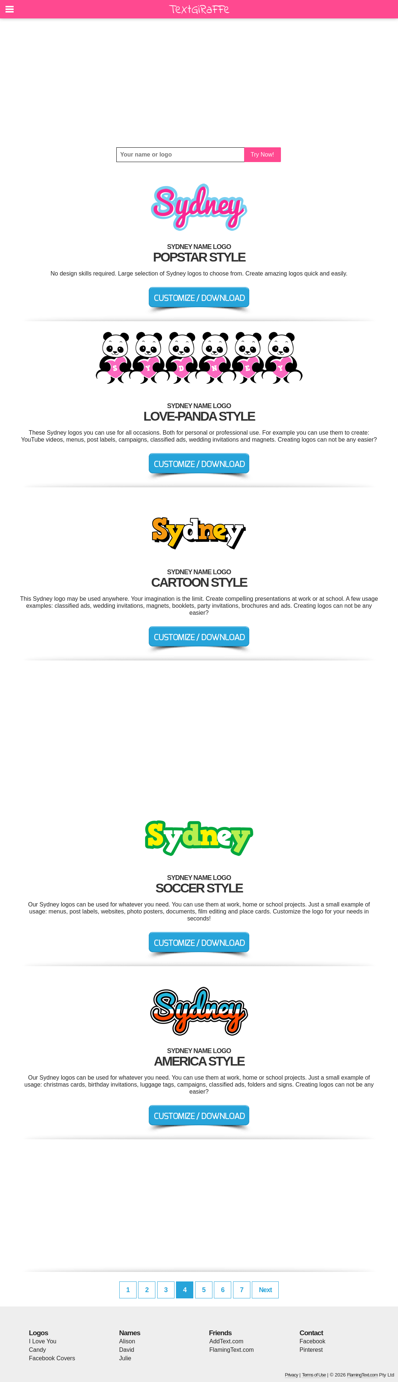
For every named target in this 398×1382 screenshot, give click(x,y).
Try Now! (262, 154)
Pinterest (311, 1350)
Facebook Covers (52, 1358)
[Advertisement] (199, 82)
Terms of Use (314, 1375)
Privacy (291, 1375)
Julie (125, 1358)
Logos (38, 1333)
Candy (37, 1350)
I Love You (43, 1341)
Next (265, 1290)
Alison (127, 1341)
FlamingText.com (231, 1350)
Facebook (312, 1341)
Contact (311, 1333)
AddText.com (226, 1341)
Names (129, 1333)
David (126, 1350)
